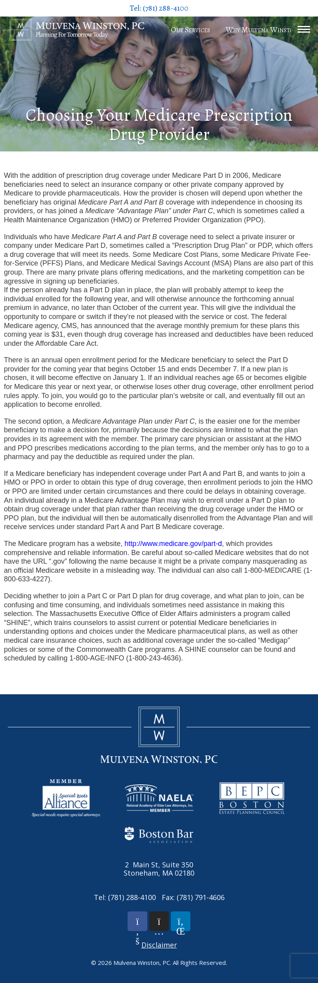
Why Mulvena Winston (262, 29)
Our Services (190, 29)
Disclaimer (159, 945)
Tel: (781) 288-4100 (159, 8)
